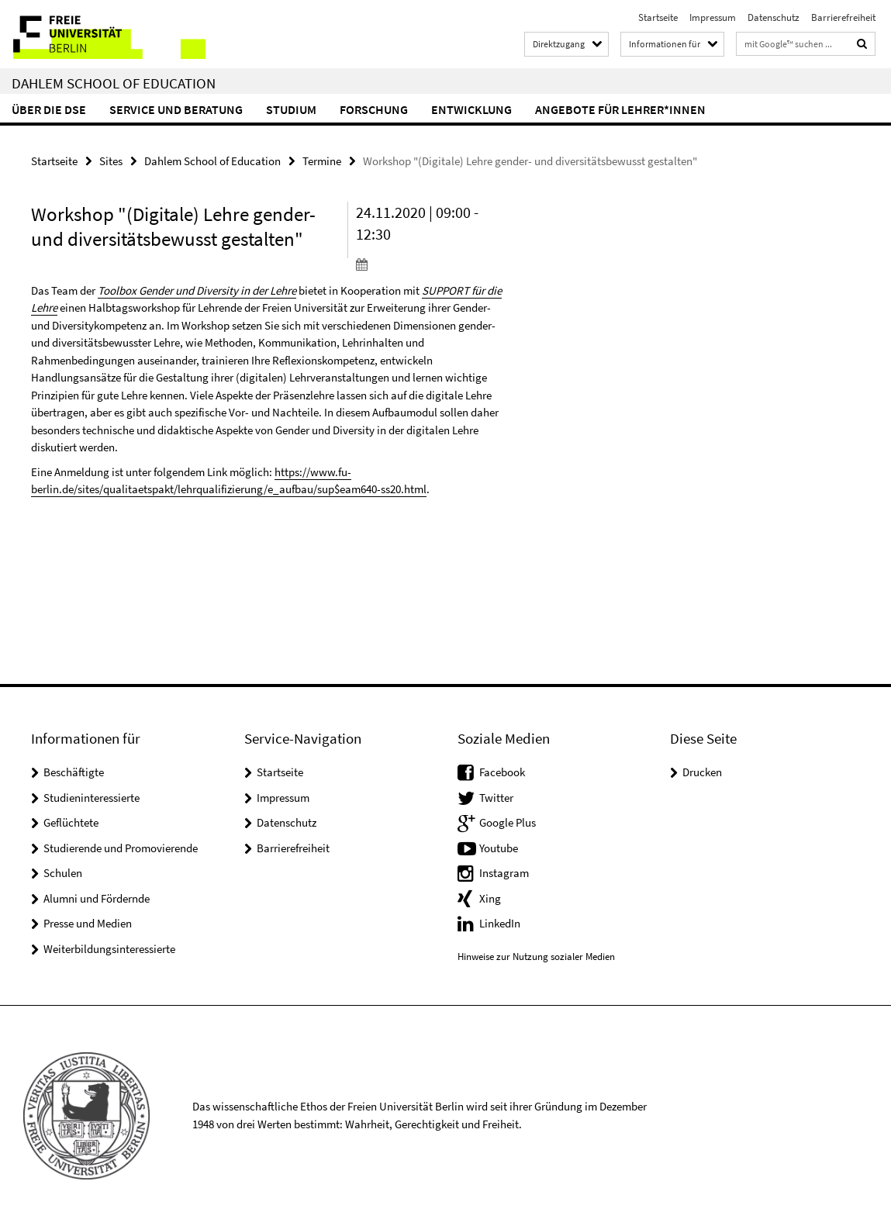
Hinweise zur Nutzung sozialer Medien (536, 956)
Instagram (504, 872)
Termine (321, 161)
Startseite (658, 17)
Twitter (496, 797)
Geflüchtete (70, 822)
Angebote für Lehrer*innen (620, 109)
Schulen (62, 872)
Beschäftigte (73, 772)
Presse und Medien (87, 923)
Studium (291, 109)
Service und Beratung (176, 109)
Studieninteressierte (91, 797)
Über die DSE (49, 109)
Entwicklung (471, 109)
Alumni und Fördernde (96, 898)
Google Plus (507, 822)
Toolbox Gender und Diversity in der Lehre (197, 290)
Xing (490, 898)
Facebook (502, 772)
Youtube (498, 848)
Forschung (374, 109)
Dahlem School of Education (114, 83)
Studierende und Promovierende (120, 848)
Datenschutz (773, 17)
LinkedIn (499, 923)
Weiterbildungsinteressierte (109, 948)
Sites (111, 161)
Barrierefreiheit (843, 17)
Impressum (712, 17)
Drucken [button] (702, 772)
